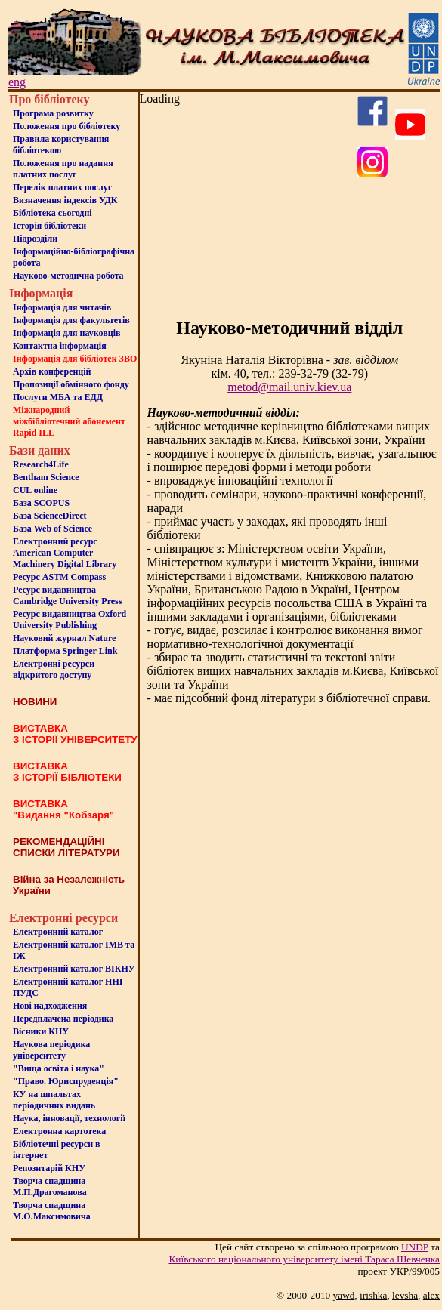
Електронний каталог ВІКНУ (74, 968)
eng (17, 82)
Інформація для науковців (66, 333)
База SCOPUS (41, 503)
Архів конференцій (52, 371)
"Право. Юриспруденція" (66, 1081)
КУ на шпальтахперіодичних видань (54, 1100)
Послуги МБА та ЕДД (58, 397)
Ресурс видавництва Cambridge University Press (67, 595)
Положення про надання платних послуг (63, 169)
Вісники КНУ (41, 1031)
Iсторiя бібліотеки (49, 225)
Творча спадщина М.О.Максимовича (52, 1211)
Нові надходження (50, 1005)
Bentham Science (46, 477)
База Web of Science (52, 528)
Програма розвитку (53, 113)
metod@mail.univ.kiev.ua (289, 387)
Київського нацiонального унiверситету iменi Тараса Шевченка (304, 1259)
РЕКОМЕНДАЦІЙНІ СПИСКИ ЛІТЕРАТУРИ (66, 847)
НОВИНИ (35, 701)
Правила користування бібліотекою (61, 145)
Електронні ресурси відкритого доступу (53, 669)
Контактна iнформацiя (60, 346)
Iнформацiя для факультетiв (71, 320)
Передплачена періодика (63, 1018)
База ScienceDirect (50, 515)
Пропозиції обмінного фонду (71, 384)
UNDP (414, 1247)
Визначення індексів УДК (65, 200)
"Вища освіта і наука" (58, 1068)
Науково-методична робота (68, 275)
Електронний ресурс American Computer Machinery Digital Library (64, 552)
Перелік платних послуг (62, 187)
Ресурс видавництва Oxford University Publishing (69, 619)
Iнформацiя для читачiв (62, 307)
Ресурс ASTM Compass (59, 577)
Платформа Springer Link (65, 651)
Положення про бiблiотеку (66, 126)
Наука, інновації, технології (69, 1118)
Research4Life (41, 464)
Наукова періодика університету (51, 1050)
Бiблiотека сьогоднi (52, 213)
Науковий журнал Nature (64, 638)
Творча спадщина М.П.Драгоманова (50, 1186)
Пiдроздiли (35, 238)
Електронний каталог (58, 931)
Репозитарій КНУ (49, 1168)
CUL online (35, 490)
